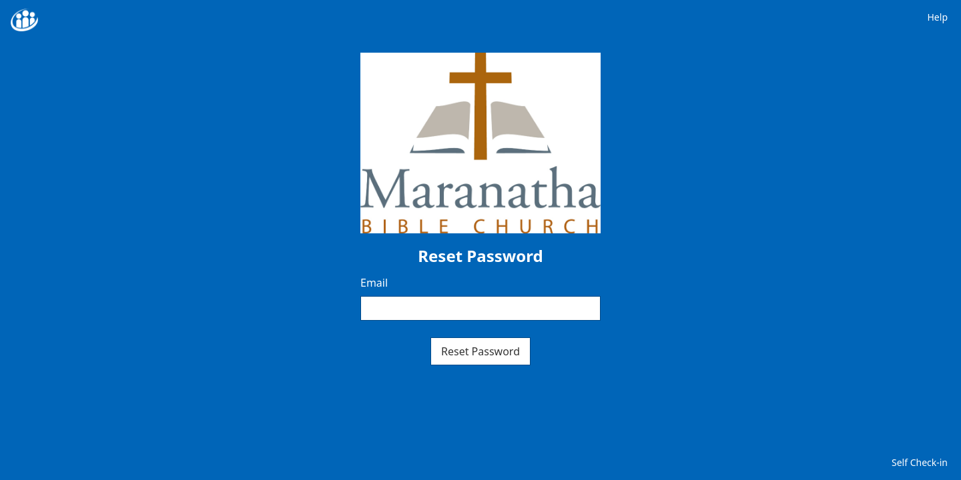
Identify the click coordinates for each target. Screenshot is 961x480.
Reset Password (480, 351)
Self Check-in (920, 462)
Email (374, 282)
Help (938, 17)
